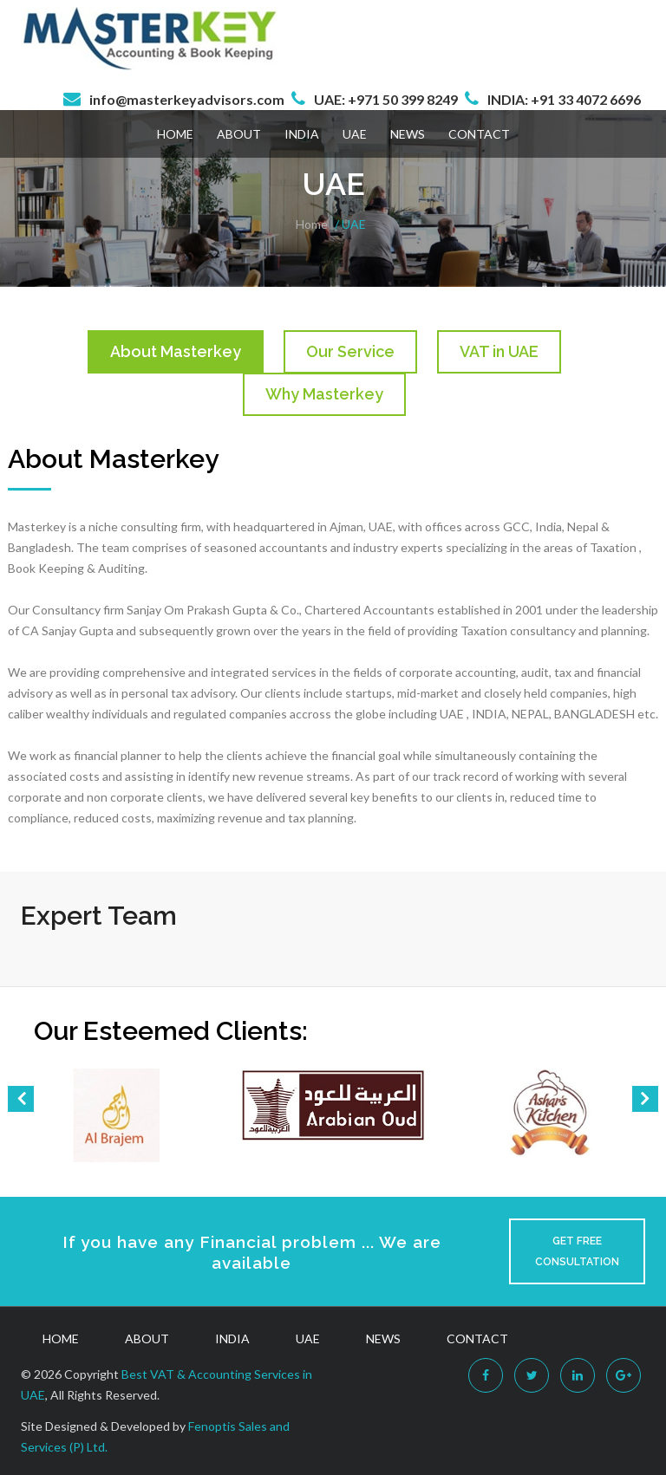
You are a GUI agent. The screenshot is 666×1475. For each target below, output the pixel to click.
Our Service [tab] (350, 351)
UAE (355, 134)
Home (175, 134)
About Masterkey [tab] (175, 351)
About (239, 134)
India (301, 134)
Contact (479, 134)
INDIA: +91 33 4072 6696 (564, 99)
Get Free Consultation (577, 1251)
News (407, 134)
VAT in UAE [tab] (499, 351)
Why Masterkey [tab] (324, 394)
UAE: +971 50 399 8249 (386, 99)
